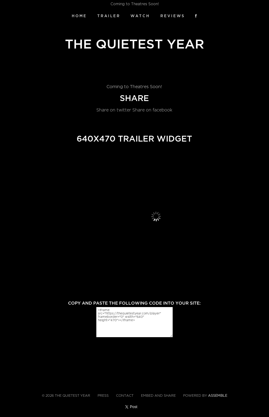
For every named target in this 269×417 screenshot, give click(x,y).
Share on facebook (152, 110)
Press (103, 395)
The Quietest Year (134, 44)
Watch (140, 16)
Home (79, 16)
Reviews (172, 16)
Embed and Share (158, 395)
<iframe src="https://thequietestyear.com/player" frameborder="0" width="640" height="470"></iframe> (134, 322)
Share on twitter (113, 110)
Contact (125, 395)
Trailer (108, 16)
